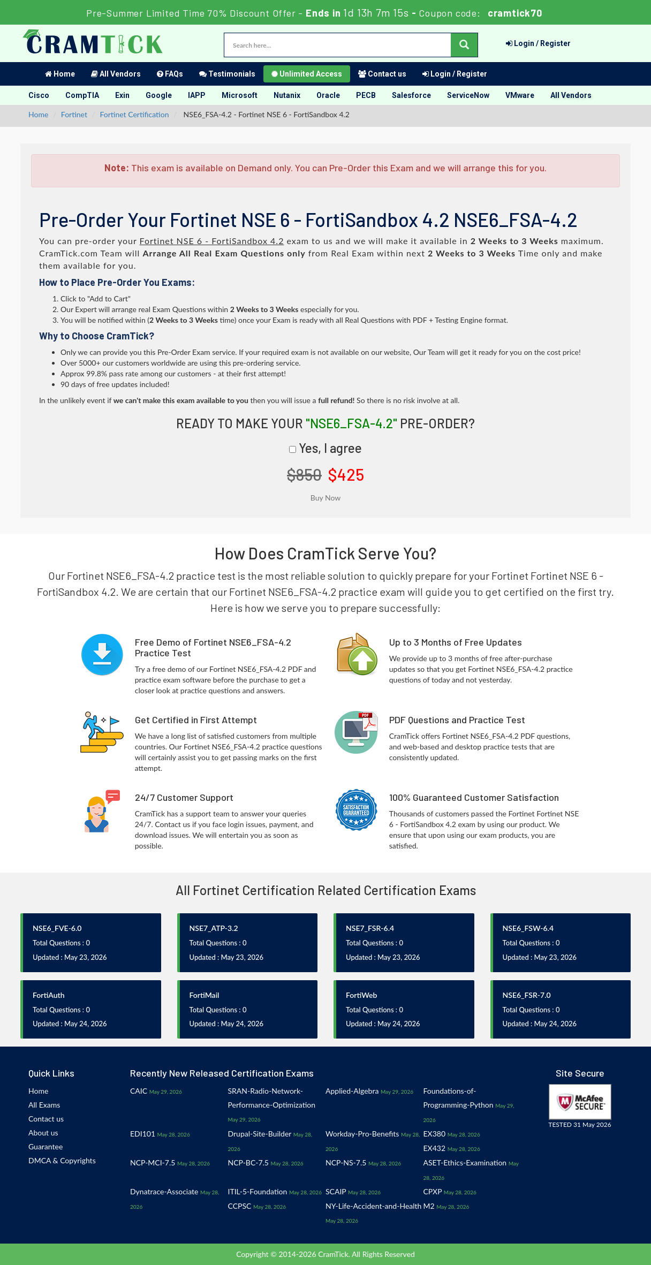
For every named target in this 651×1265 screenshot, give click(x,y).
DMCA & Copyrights (62, 1160)
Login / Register (538, 43)
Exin (122, 95)
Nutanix (287, 95)
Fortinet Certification (134, 114)
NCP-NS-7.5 (346, 1162)
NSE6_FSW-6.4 (528, 928)
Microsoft (240, 95)
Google (159, 95)
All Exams (44, 1104)
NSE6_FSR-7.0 (527, 994)
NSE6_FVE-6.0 (57, 928)
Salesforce (411, 95)
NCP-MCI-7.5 (152, 1162)
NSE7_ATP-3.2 (214, 928)
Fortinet (74, 114)
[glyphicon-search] (464, 45)
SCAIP (336, 1191)
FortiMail (204, 994)
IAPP (197, 95)
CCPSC (240, 1205)
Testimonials (227, 74)
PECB (366, 95)
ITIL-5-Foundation (257, 1191)
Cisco (38, 95)
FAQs (170, 74)
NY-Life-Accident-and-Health (373, 1205)
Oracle (328, 95)
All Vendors (116, 74)
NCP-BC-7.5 (248, 1162)
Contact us (382, 74)
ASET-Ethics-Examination (465, 1162)
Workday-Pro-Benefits (362, 1133)
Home (60, 74)
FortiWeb (361, 994)
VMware (519, 95)
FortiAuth (49, 994)
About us (43, 1132)
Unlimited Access (306, 74)
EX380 (434, 1133)
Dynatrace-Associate (164, 1191)
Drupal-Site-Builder (260, 1133)
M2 (429, 1205)
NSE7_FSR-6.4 (370, 928)
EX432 (434, 1148)
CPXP (432, 1191)
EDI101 (142, 1133)
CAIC (138, 1090)
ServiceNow (468, 95)
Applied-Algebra (352, 1090)
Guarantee (45, 1146)
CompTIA (82, 95)
